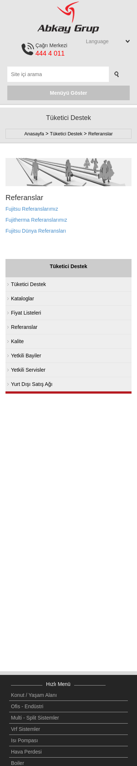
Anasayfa (34, 133)
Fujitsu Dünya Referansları (35, 231)
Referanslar (100, 133)
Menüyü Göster (68, 93)
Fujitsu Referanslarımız (31, 209)
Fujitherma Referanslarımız (36, 220)
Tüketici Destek (66, 133)
